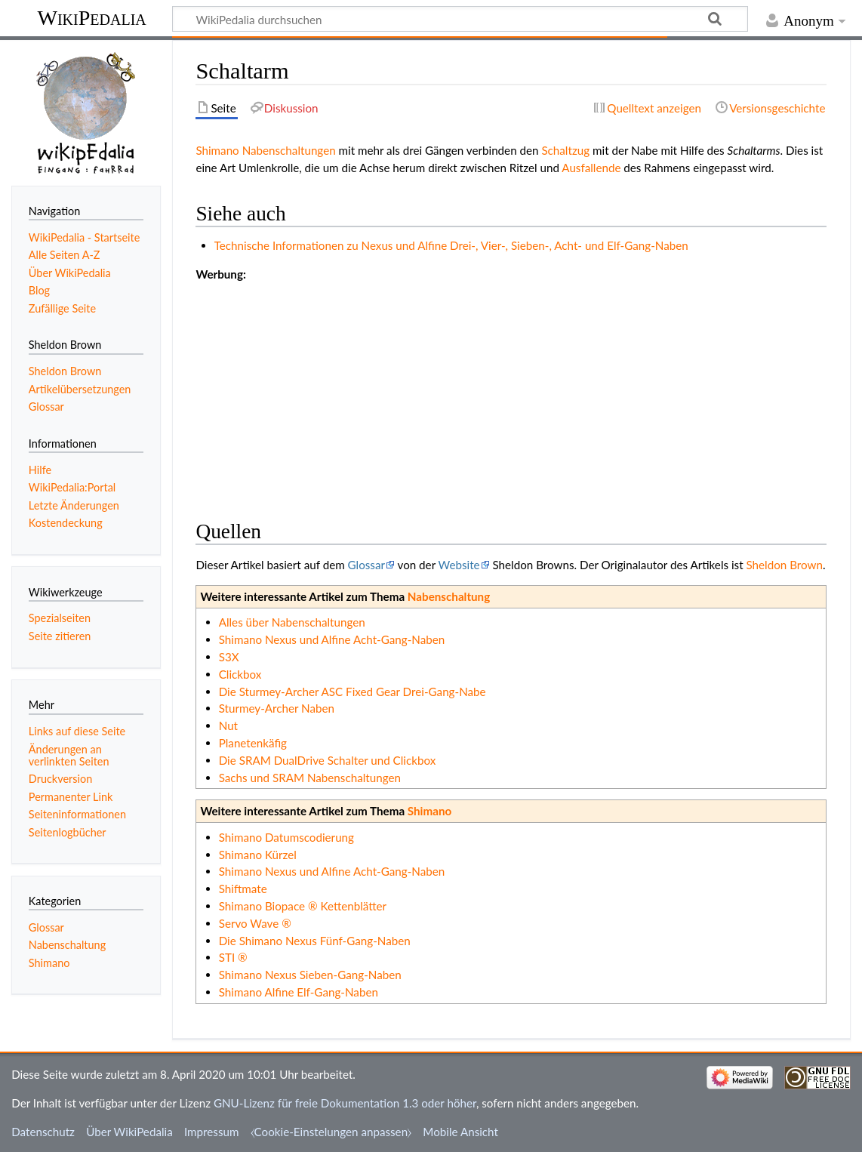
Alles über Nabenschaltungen (292, 622)
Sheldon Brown (784, 564)
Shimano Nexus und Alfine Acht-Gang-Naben (332, 639)
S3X (229, 657)
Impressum (211, 1131)
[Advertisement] (511, 388)
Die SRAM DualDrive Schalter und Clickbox (327, 760)
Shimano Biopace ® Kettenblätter (302, 906)
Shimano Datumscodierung (286, 837)
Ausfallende (591, 167)
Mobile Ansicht (460, 1131)
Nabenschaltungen (289, 150)
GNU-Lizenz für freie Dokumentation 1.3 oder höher (345, 1103)
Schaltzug (565, 150)
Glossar (366, 564)
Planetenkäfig (253, 743)
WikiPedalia (91, 17)
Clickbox (240, 674)
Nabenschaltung (449, 596)
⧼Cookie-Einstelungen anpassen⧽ (331, 1131)
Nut (228, 725)
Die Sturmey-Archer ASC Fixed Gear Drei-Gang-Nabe (352, 691)
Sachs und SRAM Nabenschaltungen (310, 777)
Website (459, 564)
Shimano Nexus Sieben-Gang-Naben (310, 974)
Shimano (217, 150)
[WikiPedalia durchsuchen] (460, 19)
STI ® (233, 957)
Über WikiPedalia (129, 1131)
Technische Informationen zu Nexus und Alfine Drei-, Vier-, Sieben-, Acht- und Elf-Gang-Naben (451, 245)
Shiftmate (243, 888)
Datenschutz (43, 1131)
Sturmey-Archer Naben (276, 708)
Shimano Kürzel (258, 854)
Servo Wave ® (255, 923)
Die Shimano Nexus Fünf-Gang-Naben (315, 940)
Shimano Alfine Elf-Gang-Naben (298, 992)
